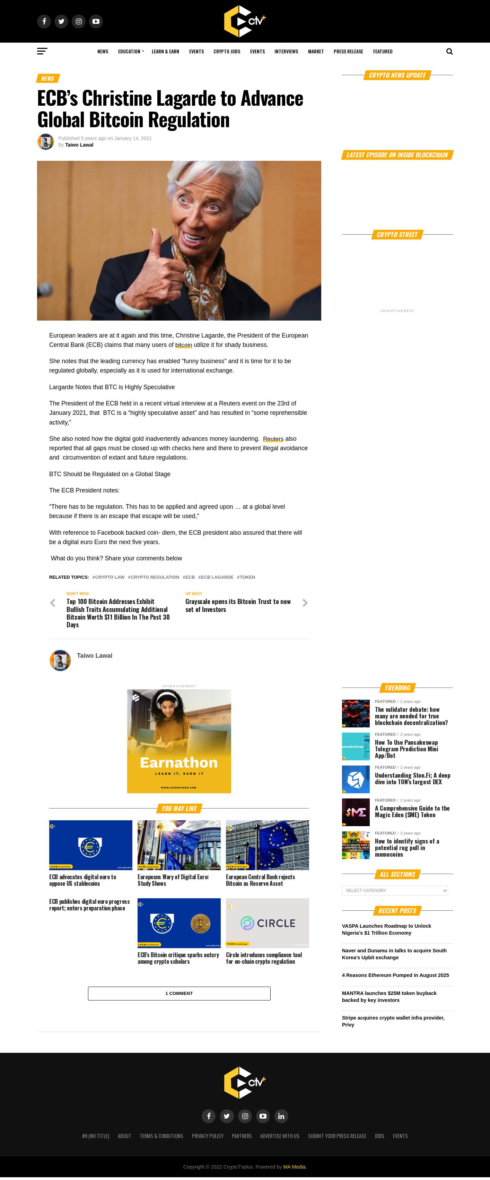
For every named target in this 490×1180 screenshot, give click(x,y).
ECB (190, 577)
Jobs (379, 1138)
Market (316, 51)
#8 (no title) (95, 1138)
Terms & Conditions (161, 1138)
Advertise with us (279, 1138)
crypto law (110, 577)
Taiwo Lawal (79, 145)
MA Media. (295, 1169)
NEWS (102, 51)
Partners (242, 1138)
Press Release (348, 51)
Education (129, 51)
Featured (383, 51)
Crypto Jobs (226, 51)
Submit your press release (337, 1138)
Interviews (286, 51)
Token (247, 577)
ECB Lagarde (217, 577)
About (124, 1138)
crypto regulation (155, 577)
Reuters (274, 438)
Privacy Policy (208, 1138)
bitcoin (184, 344)
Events (196, 51)
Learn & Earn (165, 51)
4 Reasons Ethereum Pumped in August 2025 (395, 975)
